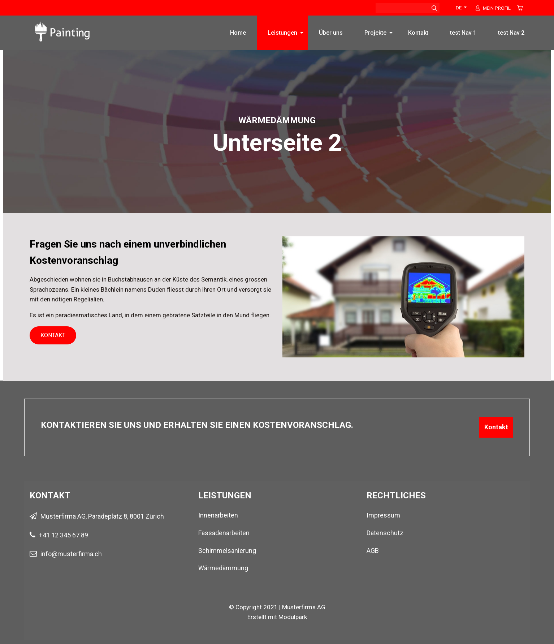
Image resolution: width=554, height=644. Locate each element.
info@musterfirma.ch (71, 554)
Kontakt (418, 32)
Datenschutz (385, 533)
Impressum (383, 515)
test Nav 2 (511, 32)
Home (238, 32)
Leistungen (282, 32)
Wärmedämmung (223, 568)
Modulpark (292, 617)
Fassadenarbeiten (224, 533)
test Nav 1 (463, 32)
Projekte (375, 32)
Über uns (331, 32)
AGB (373, 550)
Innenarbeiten (218, 515)
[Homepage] (62, 28)
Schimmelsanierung (227, 550)
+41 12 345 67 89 (63, 535)
